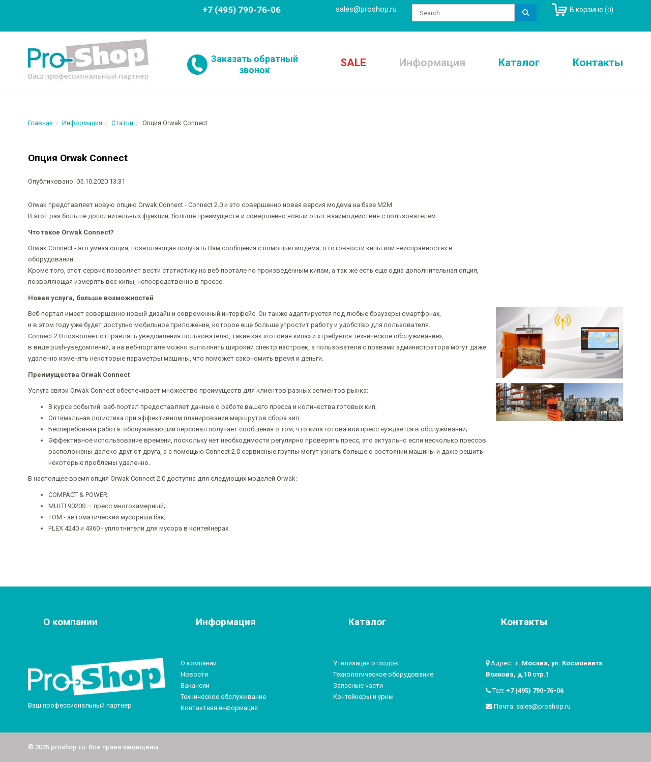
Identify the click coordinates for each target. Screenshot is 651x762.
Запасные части (358, 685)
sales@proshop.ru (366, 9)
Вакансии (195, 685)
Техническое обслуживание (223, 696)
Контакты (598, 62)
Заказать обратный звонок (254, 64)
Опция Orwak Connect (78, 158)
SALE (353, 62)
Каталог (519, 62)
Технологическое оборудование (383, 674)
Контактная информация (219, 708)
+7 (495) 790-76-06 (535, 690)
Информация (432, 62)
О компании (199, 663)
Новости (194, 674)
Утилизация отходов (365, 663)
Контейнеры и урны (363, 696)
